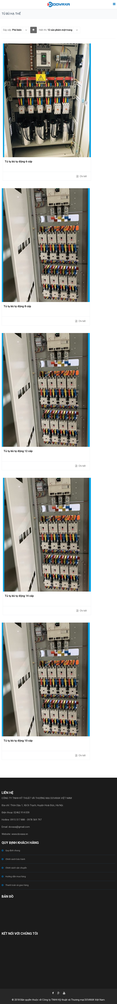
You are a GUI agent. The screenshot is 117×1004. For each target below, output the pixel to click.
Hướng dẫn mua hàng (15, 876)
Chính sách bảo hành (15, 859)
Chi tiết (83, 176)
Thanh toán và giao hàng (17, 885)
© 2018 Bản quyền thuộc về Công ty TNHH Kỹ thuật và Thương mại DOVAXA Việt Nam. (58, 999)
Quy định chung (12, 850)
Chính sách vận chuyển (16, 868)
